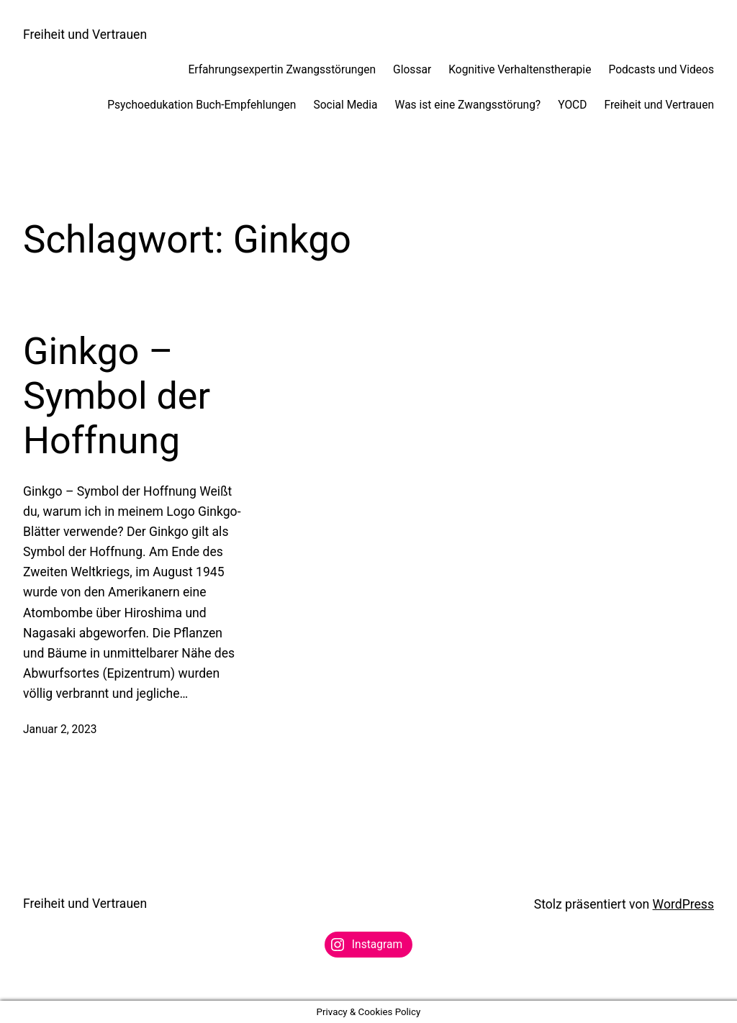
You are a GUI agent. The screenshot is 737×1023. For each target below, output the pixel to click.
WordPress (683, 904)
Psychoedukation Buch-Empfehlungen (201, 105)
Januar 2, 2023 (60, 729)
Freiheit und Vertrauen (85, 34)
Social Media (345, 105)
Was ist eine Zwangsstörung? (468, 105)
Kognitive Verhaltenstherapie (519, 69)
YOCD (572, 105)
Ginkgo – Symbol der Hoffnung (116, 396)
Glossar (412, 69)
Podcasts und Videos (661, 69)
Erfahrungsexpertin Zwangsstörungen (282, 69)
